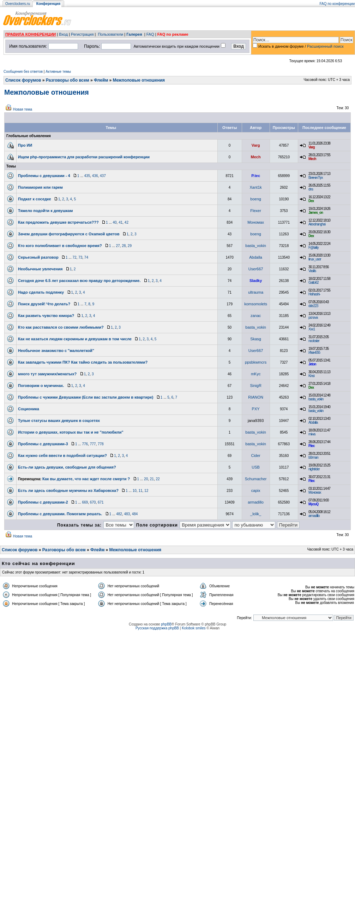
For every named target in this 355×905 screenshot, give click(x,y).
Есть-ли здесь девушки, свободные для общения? (67, 467)
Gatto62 (313, 282)
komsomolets (255, 304)
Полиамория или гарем (40, 187)
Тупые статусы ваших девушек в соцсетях (59, 420)
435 (87, 176)
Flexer (255, 210)
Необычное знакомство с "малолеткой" (56, 350)
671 (101, 502)
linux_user (314, 259)
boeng (255, 199)
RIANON (255, 397)
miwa (311, 434)
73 (80, 257)
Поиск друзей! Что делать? (44, 304)
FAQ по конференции (337, 4)
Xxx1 (311, 329)
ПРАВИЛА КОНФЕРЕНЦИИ (30, 34)
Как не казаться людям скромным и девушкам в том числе (75, 339)
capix (255, 490)
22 (158, 479)
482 (119, 514)
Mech (256, 157)
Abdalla (255, 257)
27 (118, 246)
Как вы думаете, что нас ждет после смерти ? (86, 479)
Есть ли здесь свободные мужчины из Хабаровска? (68, 490)
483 (127, 514)
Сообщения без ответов (23, 72)
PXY (256, 409)
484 (135, 514)
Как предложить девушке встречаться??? (58, 222)
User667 (255, 269)
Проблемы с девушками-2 (43, 502)
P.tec (255, 176)
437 (103, 176)
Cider (255, 455)
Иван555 (314, 352)
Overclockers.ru (17, 4)
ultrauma (255, 292)
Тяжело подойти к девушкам (45, 210)
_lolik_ (255, 514)
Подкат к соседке (34, 199)
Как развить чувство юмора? (46, 315)
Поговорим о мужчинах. (41, 385)
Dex (311, 201)
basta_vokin (255, 245)
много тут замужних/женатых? (47, 374)
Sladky (255, 280)
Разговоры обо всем (67, 80)
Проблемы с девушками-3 (43, 444)
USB (256, 467)
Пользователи (110, 34)
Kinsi (311, 376)
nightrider (314, 469)
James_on (315, 213)
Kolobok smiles (193, 628)
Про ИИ (25, 145)
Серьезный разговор (38, 257)
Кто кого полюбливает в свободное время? (60, 245)
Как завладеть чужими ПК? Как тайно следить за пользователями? (83, 362)
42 (126, 222)
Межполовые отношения (139, 80)
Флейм (101, 80)
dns (310, 189)
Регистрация (82, 34)
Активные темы (58, 72)
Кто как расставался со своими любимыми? (61, 327)
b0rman (313, 457)
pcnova (313, 317)
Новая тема (22, 109)
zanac (256, 315)
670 (93, 502)
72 (74, 257)
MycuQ (313, 504)
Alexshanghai (316, 224)
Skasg (255, 339)
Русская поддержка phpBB (157, 628)
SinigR (255, 385)
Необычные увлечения (40, 269)
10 (135, 491)
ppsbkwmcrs (255, 362)
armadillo (256, 502)
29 (130, 246)
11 (140, 491)
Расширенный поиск (325, 46)
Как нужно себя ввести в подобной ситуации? (62, 455)
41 (120, 222)
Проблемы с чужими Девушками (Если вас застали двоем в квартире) (86, 397)
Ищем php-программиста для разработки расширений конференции (84, 157)
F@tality (313, 247)
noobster (313, 341)
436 (95, 176)
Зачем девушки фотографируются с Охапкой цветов (68, 234)
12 (146, 491)
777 (93, 444)
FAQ (150, 34)
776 (85, 444)
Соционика (28, 409)
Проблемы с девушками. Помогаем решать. (60, 514)
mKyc (256, 374)
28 (124, 246)
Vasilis (312, 271)
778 (101, 444)
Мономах (255, 222)
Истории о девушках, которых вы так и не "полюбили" (71, 432)
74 (86, 257)
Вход (63, 34)
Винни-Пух (315, 178)
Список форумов (23, 80)
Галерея (134, 34)
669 (85, 502)
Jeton (312, 364)
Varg (256, 145)
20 (146, 479)
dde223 (313, 306)
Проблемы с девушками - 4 (44, 176)
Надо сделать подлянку (41, 292)
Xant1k (256, 187)
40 (114, 222)
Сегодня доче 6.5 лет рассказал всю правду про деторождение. (79, 280)
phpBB (166, 624)
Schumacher (256, 479)
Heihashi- (314, 294)
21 (152, 479)
